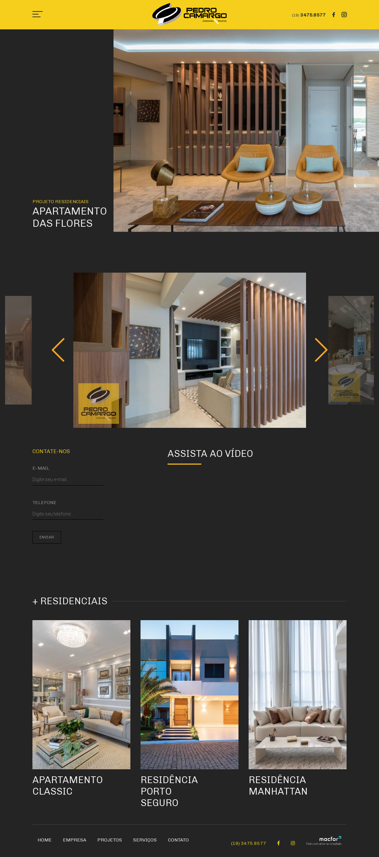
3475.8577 (309, 15)
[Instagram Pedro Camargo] (293, 843)
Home (44, 840)
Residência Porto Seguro (169, 791)
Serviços (145, 840)
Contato (178, 840)
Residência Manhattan (278, 785)
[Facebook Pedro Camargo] (278, 843)
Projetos (109, 840)
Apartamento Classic (67, 785)
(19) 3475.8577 (248, 843)
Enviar (47, 537)
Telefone (44, 502)
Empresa (74, 840)
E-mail (40, 468)
